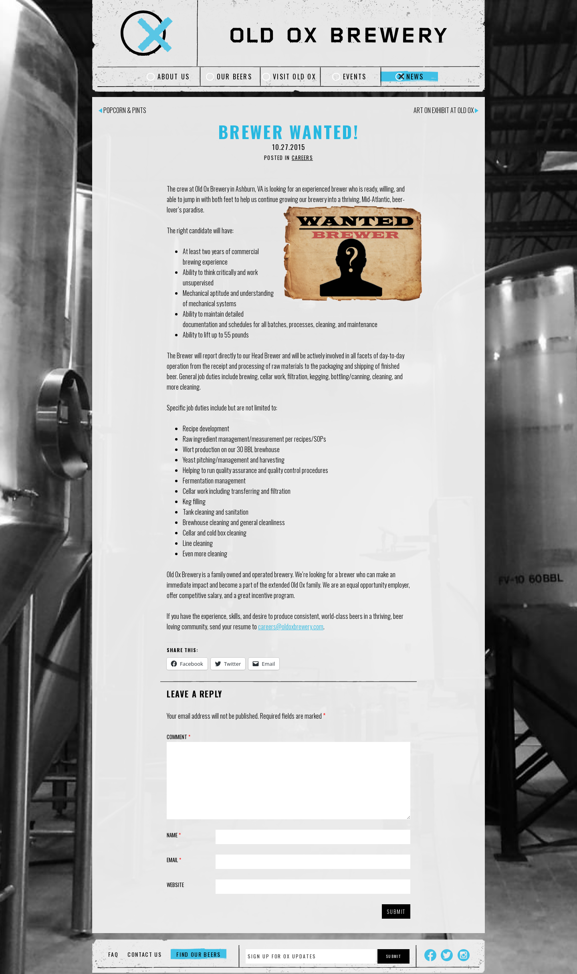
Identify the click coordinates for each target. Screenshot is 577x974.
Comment (178, 737)
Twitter (447, 955)
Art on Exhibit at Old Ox (446, 110)
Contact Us (144, 954)
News (415, 76)
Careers (302, 158)
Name (174, 835)
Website (175, 885)
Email (174, 860)
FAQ (113, 954)
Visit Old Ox (294, 76)
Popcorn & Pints (122, 110)
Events (354, 76)
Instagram (464, 955)
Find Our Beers (198, 954)
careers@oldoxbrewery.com (290, 626)
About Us (173, 76)
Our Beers (234, 76)
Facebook (430, 955)
